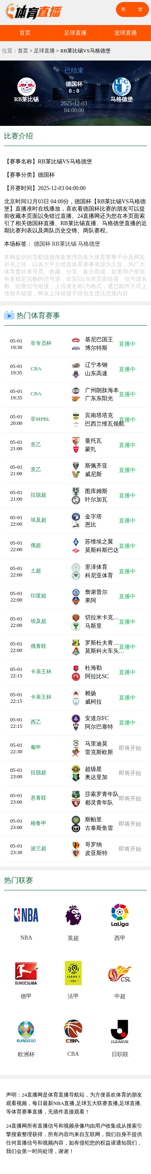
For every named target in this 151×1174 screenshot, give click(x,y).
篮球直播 (125, 33)
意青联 (38, 798)
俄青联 (38, 646)
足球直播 (75, 33)
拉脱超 (38, 495)
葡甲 (36, 747)
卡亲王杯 (41, 671)
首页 (25, 33)
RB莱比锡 (64, 244)
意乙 (36, 444)
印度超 (38, 596)
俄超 (36, 545)
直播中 (127, 344)
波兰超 (38, 848)
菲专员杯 (41, 343)
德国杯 (42, 244)
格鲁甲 (38, 823)
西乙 (36, 722)
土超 (36, 571)
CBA (36, 369)
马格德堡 (89, 244)
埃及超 (38, 520)
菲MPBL (40, 419)
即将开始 (130, 748)
